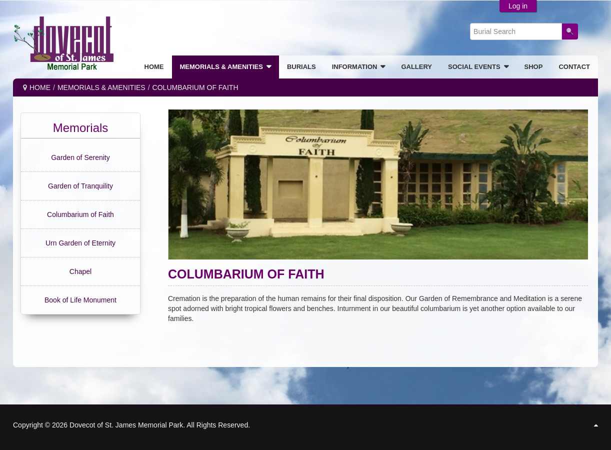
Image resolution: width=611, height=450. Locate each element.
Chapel (81, 272)
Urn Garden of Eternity (81, 243)
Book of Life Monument (80, 300)
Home (40, 88)
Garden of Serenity (80, 158)
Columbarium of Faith (80, 214)
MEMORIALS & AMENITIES (102, 88)
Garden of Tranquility (80, 186)
